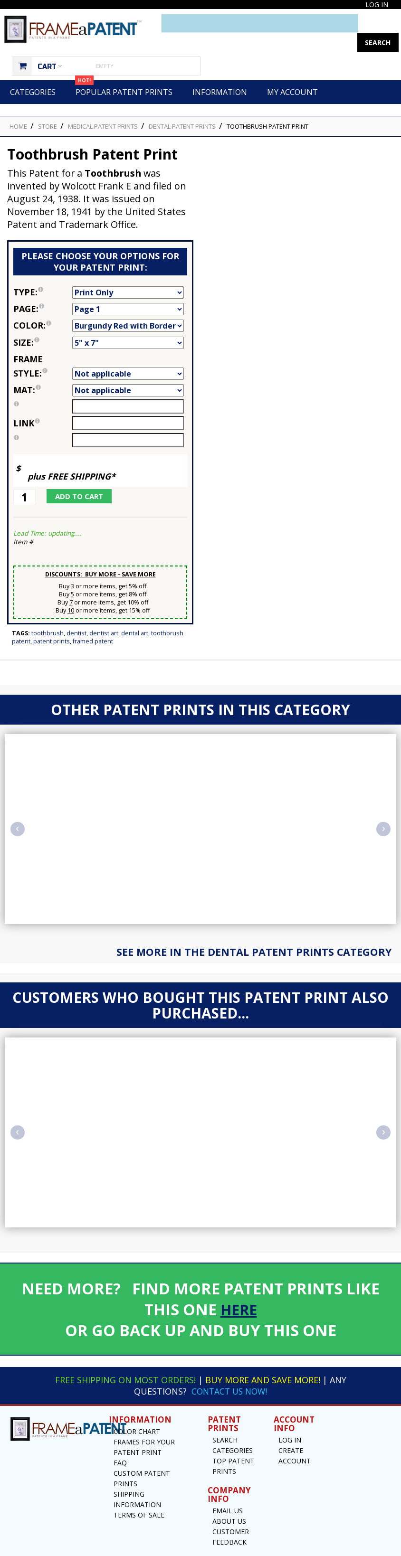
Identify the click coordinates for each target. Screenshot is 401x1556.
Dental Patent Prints (182, 107)
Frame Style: (42, 347)
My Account (292, 73)
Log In (376, 4)
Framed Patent (93, 622)
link (26, 404)
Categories (33, 73)
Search (225, 1420)
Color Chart (137, 1412)
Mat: (42, 371)
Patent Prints (51, 622)
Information (219, 73)
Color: (42, 306)
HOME (18, 107)
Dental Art (134, 614)
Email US (227, 1491)
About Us (229, 1502)
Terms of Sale (139, 1495)
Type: (42, 273)
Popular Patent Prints (123, 69)
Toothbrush (47, 614)
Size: (42, 323)
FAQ (120, 1443)
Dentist (76, 614)
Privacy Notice (287, 1547)
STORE (47, 107)
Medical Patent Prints (103, 107)
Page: (42, 290)
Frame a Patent (179, 1547)
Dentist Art (103, 614)
